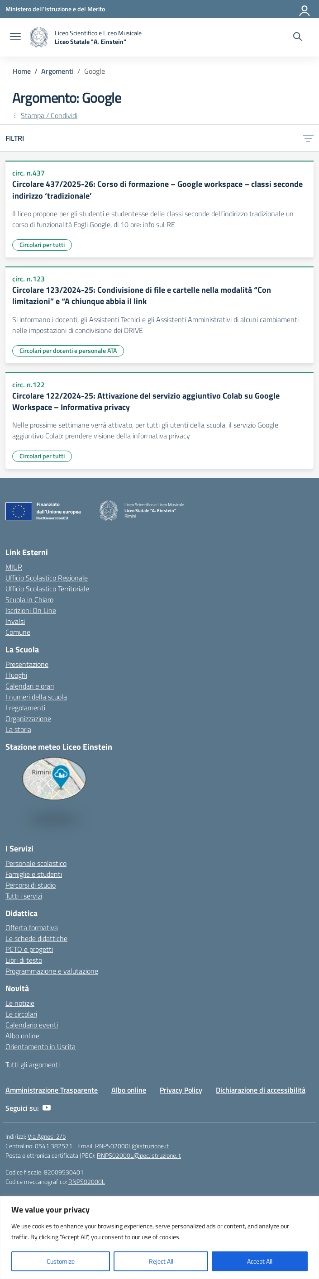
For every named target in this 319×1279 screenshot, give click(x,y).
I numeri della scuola (36, 696)
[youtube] (47, 1108)
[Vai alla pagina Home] (22, 71)
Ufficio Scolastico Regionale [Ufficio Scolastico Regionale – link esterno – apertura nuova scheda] (46, 577)
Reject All (161, 1261)
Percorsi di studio (30, 885)
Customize (61, 1261)
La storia (18, 729)
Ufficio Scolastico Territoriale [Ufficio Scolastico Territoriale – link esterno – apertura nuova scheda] (47, 588)
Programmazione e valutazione (51, 970)
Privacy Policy (181, 1089)
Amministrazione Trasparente (51, 1089)
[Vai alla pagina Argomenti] (57, 71)
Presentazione (26, 664)
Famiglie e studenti (33, 874)
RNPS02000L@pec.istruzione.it (139, 1155)
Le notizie (19, 1003)
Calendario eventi (31, 1024)
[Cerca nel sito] (297, 37)
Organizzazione (28, 718)
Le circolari (21, 1013)
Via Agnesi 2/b (47, 1136)
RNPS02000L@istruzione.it (132, 1146)
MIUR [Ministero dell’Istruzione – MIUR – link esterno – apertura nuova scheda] (13, 566)
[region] (159, 1237)
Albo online (22, 1035)
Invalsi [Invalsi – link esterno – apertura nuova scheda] (15, 621)
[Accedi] (305, 9)
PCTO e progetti (29, 949)
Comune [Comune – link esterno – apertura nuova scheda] (17, 632)
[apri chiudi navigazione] (15, 37)
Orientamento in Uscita (40, 1046)
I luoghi (16, 675)
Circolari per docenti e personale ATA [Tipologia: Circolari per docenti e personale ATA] (68, 350)
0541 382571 (53, 1146)
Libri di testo (23, 960)
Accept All (259, 1261)
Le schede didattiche (36, 938)
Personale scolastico (36, 863)
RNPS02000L (86, 1181)
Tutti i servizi (23, 895)
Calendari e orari (29, 685)
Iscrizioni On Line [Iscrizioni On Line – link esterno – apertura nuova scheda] (30, 610)
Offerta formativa (31, 927)
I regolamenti (25, 707)
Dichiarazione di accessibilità (260, 1089)
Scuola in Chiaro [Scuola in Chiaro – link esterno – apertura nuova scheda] (29, 599)
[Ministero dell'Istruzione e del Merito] (55, 9)
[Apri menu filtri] (308, 138)
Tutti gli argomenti (32, 1064)
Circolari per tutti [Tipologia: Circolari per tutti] (42, 244)
